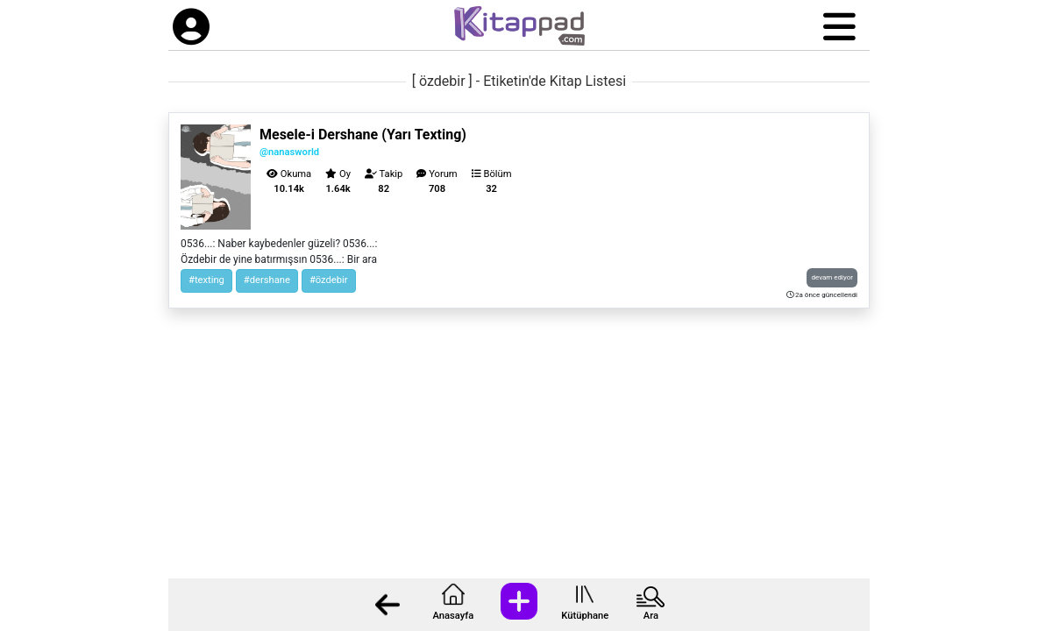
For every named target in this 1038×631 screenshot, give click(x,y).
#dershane (267, 280)
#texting (206, 280)
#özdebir (328, 280)
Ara (650, 615)
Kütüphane (584, 615)
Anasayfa (452, 615)
